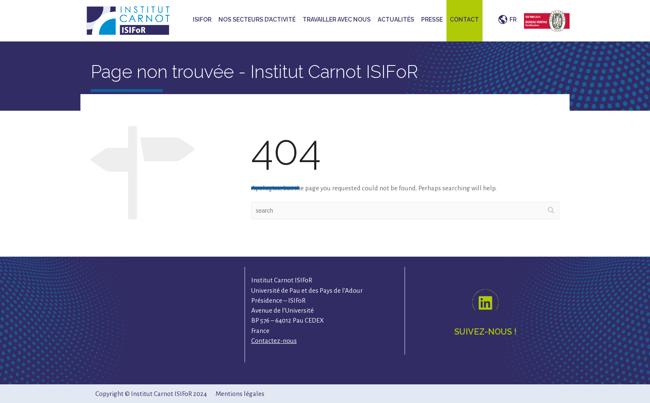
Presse (432, 19)
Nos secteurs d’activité (257, 19)
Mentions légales (240, 393)
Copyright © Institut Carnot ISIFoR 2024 (151, 393)
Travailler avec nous (337, 19)
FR (513, 19)
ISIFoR (202, 19)
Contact (464, 19)
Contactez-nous (274, 340)
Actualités (396, 19)
